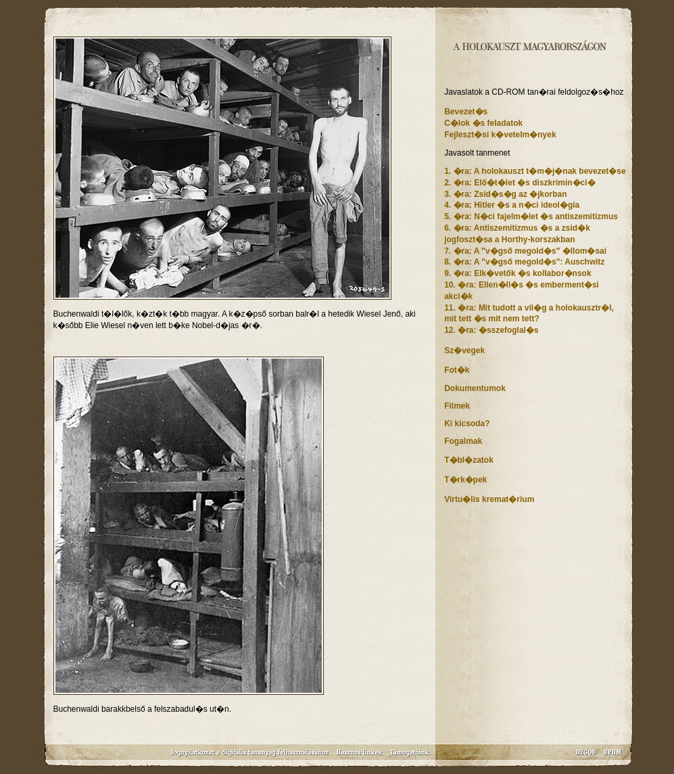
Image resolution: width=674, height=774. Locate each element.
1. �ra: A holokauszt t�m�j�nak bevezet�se (535, 171)
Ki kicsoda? (466, 423)
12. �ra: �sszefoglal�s (491, 330)
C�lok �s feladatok (483, 123)
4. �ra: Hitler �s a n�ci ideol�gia (511, 205)
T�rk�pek (465, 479)
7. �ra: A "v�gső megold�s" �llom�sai (525, 251)
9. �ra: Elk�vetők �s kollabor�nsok (517, 273)
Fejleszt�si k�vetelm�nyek (500, 134)
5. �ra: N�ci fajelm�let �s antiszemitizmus (531, 216)
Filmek (457, 406)
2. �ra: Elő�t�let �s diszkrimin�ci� (519, 182)
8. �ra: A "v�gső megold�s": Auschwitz (524, 262)
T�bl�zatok (469, 460)
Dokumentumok (475, 388)
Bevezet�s (465, 111)
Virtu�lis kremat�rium (489, 499)
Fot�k (456, 370)
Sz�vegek (464, 350)
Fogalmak (463, 441)
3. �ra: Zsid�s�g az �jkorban (505, 194)
